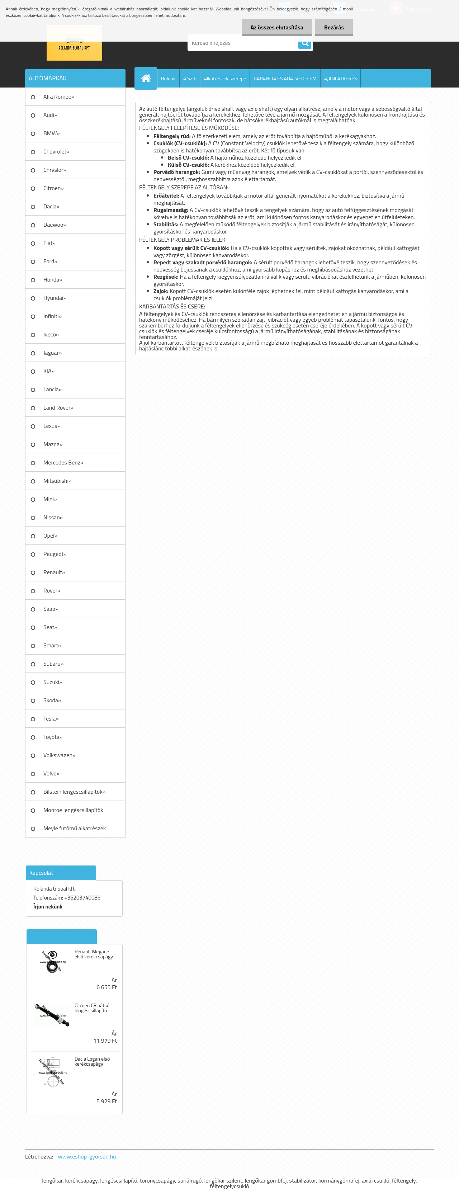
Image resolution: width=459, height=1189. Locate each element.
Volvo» (51, 773)
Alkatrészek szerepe (225, 78)
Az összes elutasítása (277, 27)
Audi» (50, 114)
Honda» (52, 279)
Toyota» (52, 736)
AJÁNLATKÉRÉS (340, 78)
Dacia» (51, 206)
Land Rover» (58, 407)
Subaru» (53, 663)
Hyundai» (54, 297)
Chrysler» (54, 169)
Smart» (52, 645)
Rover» (51, 590)
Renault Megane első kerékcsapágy (94, 954)
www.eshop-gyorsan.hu (87, 1156)
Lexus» (51, 425)
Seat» (50, 627)
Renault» (54, 572)
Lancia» (52, 389)
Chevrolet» (56, 151)
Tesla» (51, 718)
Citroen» (53, 188)
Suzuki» (52, 682)
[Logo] (74, 43)
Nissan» (53, 517)
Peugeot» (55, 553)
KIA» (49, 371)
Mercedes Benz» (63, 462)
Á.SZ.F (190, 78)
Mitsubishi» (57, 480)
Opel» (50, 535)
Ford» (50, 261)
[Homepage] (149, 78)
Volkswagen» (59, 755)
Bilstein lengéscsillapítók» (74, 791)
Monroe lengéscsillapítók (73, 810)
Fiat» (49, 243)
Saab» (50, 608)
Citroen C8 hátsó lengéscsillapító (92, 1008)
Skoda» (52, 700)
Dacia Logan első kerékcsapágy (92, 1061)
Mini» (50, 499)
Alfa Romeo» (59, 96)
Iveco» (51, 334)
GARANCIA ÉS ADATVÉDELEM (285, 78)
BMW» (51, 133)
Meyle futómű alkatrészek (74, 828)
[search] (304, 43)
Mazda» (53, 444)
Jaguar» (52, 352)
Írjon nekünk (47, 906)
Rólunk (168, 78)
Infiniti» (52, 316)
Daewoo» (54, 224)
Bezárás (334, 27)
